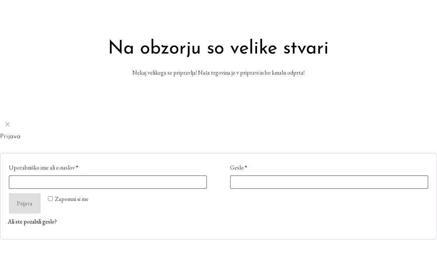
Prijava (24, 203)
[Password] (329, 182)
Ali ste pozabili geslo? (32, 221)
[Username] (108, 182)
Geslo (238, 167)
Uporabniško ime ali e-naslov (43, 167)
